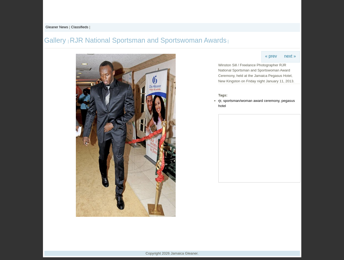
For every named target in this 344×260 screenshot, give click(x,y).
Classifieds (79, 27)
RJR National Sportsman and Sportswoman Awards (148, 40)
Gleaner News (57, 27)
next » (290, 56)
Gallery (56, 40)
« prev (271, 56)
